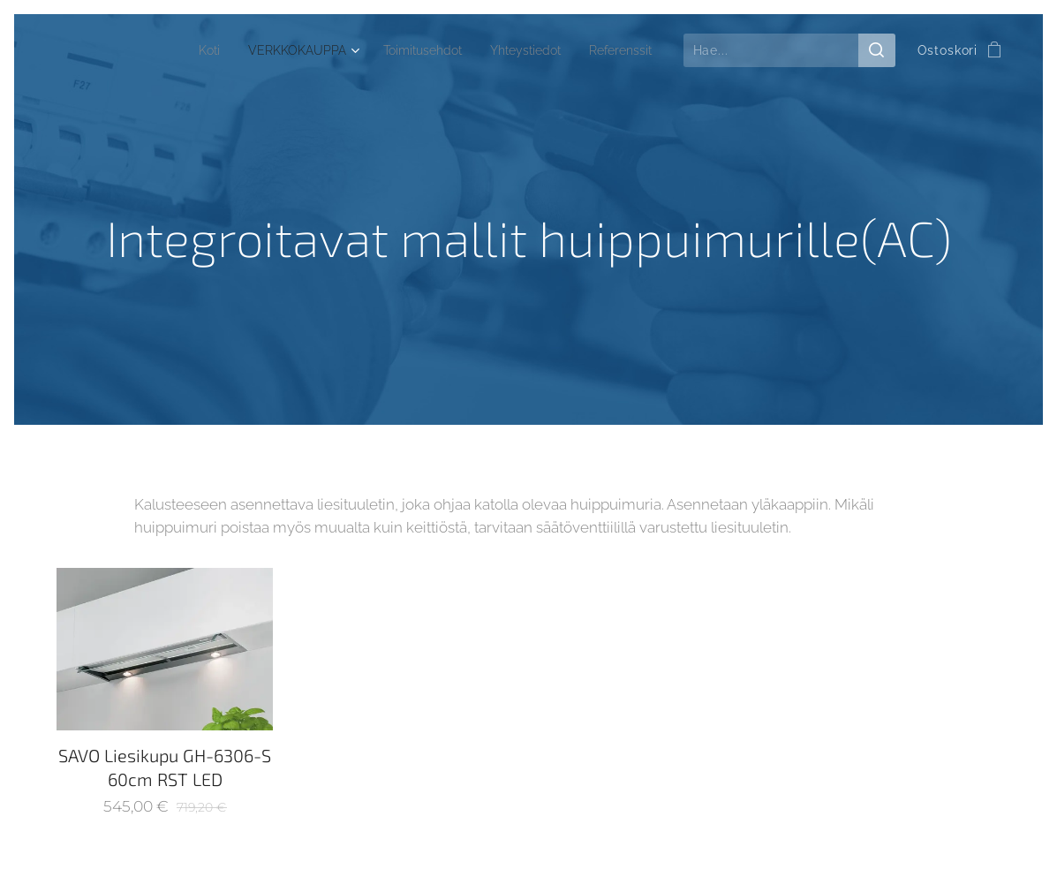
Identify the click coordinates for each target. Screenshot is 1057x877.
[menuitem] (199, 50)
